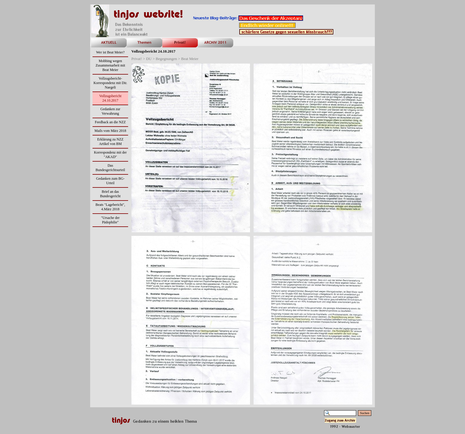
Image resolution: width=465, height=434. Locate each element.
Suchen (364, 413)
